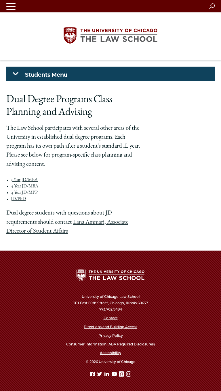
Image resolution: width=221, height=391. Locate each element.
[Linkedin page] (107, 375)
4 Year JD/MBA (24, 186)
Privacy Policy (110, 335)
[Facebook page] (93, 375)
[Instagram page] (128, 375)
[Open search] (212, 6)
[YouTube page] (115, 375)
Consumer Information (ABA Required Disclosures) (110, 344)
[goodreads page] (122, 375)
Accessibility (110, 353)
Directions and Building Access (110, 327)
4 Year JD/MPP (24, 193)
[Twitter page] (100, 375)
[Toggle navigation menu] (11, 6)
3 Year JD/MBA (24, 180)
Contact (111, 318)
